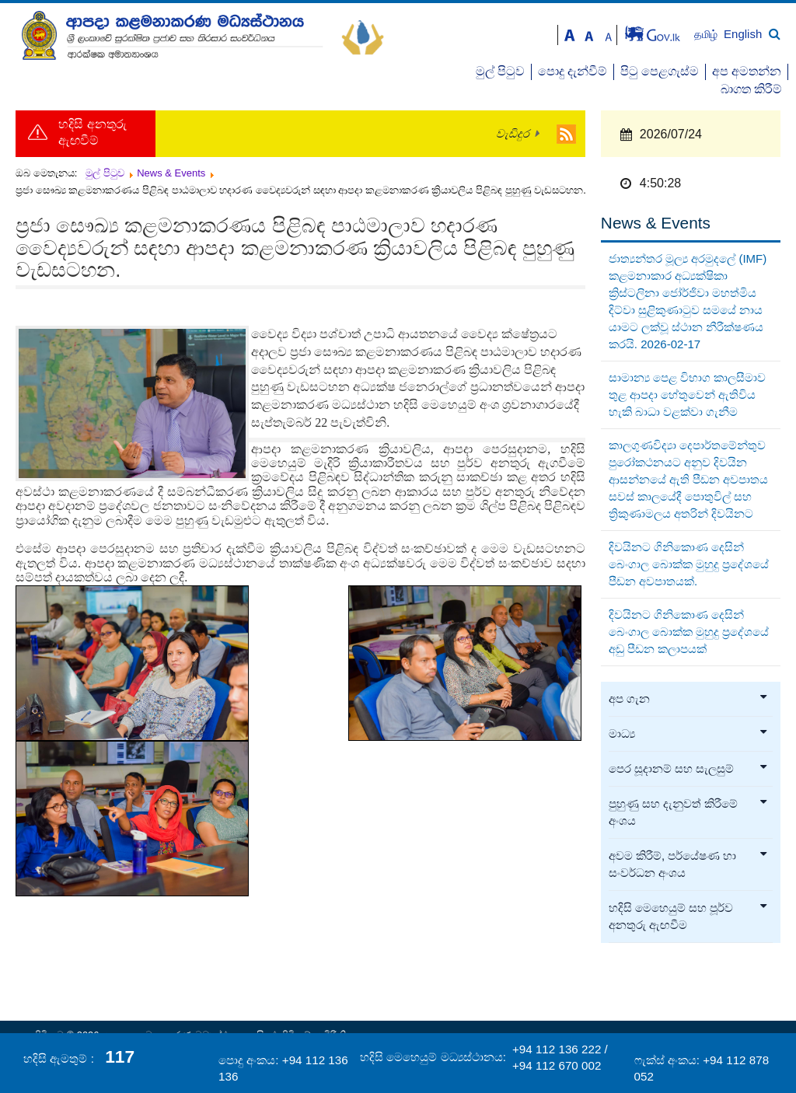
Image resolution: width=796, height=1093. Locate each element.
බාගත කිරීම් (751, 89)
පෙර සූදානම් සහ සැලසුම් (689, 769)
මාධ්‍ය (689, 734)
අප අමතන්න (746, 71)
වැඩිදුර (512, 133)
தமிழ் (707, 34)
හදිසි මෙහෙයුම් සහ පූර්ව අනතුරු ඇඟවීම (689, 916)
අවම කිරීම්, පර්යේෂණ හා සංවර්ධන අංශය (689, 864)
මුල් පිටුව (500, 71)
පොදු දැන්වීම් (572, 71)
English (743, 33)
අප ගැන (689, 699)
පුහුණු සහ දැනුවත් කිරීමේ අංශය (689, 812)
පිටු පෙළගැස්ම (659, 71)
